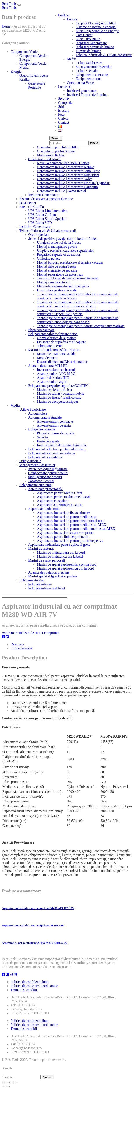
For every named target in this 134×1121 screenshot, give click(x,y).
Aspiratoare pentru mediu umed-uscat (63, 497)
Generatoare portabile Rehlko (57, 147)
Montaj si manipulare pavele (57, 246)
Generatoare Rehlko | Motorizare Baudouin (67, 187)
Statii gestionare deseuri (45, 477)
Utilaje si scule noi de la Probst (59, 242)
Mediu (71, 59)
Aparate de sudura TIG (53, 377)
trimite (94, 143)
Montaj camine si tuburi (54, 282)
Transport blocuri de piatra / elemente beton (67, 278)
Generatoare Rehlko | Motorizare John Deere (68, 171)
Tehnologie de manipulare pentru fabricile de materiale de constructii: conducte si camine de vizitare (77, 304)
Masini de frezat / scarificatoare (59, 397)
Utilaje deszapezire (41, 429)
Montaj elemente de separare (57, 270)
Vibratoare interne (49, 346)
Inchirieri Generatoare (91, 43)
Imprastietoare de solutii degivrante (62, 445)
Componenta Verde (80, 83)
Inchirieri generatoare (82, 90)
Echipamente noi (40, 584)
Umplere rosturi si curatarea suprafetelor (65, 250)
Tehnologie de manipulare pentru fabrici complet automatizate (81, 326)
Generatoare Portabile (36, 85)
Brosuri (63, 110)
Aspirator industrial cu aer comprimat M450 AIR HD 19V (38, 908)
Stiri (61, 106)
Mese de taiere (47, 358)
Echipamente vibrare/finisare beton (53, 334)
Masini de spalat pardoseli (46, 560)
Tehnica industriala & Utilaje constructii (104, 55)
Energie (72, 19)
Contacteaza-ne (21, 648)
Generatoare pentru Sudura (56, 151)
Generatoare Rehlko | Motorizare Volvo (64, 179)
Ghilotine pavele (48, 258)
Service (63, 98)
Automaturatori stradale (45, 417)
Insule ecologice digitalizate (47, 469)
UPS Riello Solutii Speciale (47, 219)
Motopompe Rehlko (51, 155)
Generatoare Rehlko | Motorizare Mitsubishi (68, 175)
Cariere (63, 118)
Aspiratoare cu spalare (52, 501)
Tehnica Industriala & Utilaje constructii (47, 230)
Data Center (84, 35)
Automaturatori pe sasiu (54, 425)
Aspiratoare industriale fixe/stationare (63, 513)
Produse (64, 15)
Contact (63, 122)
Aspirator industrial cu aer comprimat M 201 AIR (33, 925)
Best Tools (9, 4)
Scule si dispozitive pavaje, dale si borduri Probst (63, 238)
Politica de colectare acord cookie (34, 986)
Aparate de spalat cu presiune (48, 572)
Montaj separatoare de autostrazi (60, 274)
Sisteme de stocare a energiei (96, 27)
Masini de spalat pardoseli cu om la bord (65, 568)
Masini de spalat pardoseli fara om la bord (66, 564)
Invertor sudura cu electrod (56, 370)
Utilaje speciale (87, 71)
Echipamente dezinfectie (45, 457)
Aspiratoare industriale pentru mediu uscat (67, 517)
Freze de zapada (48, 441)
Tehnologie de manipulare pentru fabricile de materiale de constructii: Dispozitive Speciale (77, 312)
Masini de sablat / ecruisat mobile (60, 393)
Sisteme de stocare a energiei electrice (46, 199)
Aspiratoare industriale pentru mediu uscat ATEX (71, 525)
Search (55, 138)
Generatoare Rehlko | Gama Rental (61, 191)
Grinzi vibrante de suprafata (56, 338)
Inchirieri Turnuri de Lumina (87, 94)
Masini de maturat (41, 548)
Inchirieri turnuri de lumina (95, 47)
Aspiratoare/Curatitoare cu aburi (59, 505)
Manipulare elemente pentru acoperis (63, 286)
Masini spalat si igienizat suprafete (52, 576)
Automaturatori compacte (55, 421)
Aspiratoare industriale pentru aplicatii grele (59, 544)
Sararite (42, 437)
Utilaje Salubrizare (89, 63)
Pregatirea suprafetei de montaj (59, 254)
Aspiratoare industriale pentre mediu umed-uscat (71, 521)
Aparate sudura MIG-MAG (56, 374)
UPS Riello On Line (42, 215)
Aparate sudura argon (52, 381)
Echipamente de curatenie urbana (51, 453)
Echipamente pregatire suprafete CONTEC (58, 385)
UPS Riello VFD (40, 223)
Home (6, 26)
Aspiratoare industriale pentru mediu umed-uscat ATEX (76, 528)
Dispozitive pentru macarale (56, 290)
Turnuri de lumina (88, 51)
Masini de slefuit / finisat (54, 389)
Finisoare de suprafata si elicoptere (61, 342)
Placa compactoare (41, 330)
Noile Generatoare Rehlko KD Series (63, 163)
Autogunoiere (37, 413)
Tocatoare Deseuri (41, 481)
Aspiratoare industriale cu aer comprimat (65, 532)
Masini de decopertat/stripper (57, 401)
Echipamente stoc (88, 79)
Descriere (17, 644)
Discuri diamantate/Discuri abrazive (62, 362)
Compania (65, 102)
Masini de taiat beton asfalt (56, 354)
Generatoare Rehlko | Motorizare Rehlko (65, 167)
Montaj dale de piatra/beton (56, 266)
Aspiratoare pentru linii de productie (62, 536)
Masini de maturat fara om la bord (61, 552)
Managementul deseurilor (94, 67)
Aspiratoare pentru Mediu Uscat (59, 493)
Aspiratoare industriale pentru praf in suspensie (70, 540)
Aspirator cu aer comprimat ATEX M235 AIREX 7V (34, 942)
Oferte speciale (38, 234)
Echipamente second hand (46, 588)
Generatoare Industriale (44, 159)
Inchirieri (64, 87)
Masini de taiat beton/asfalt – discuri (53, 350)
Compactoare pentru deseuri (48, 473)
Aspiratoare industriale (44, 509)
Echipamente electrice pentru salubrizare (56, 449)
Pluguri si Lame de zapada (55, 433)
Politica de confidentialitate (30, 982)
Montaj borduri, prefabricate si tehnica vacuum (70, 262)
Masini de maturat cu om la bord (60, 556)
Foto (61, 114)
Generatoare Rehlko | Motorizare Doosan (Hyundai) (73, 183)
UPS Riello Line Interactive (47, 211)
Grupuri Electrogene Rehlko (96, 23)
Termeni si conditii (24, 990)
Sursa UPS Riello (88, 39)
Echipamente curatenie (92, 75)
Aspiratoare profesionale (45, 489)
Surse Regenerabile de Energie (97, 31)
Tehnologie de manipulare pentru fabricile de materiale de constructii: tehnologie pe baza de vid (77, 320)
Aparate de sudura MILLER (48, 366)
